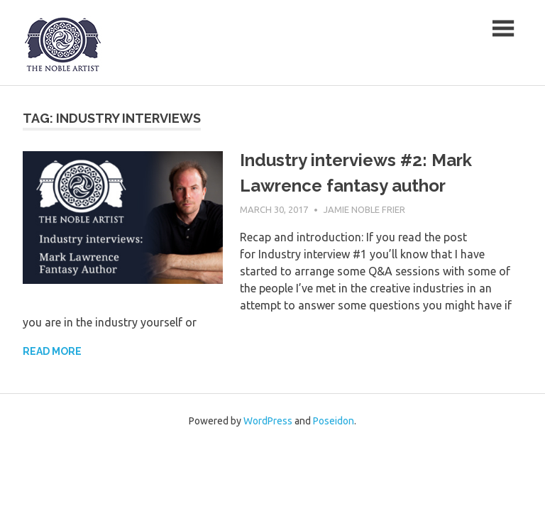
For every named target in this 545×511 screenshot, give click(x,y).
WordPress (267, 421)
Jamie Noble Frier (364, 209)
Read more (52, 351)
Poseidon (333, 421)
